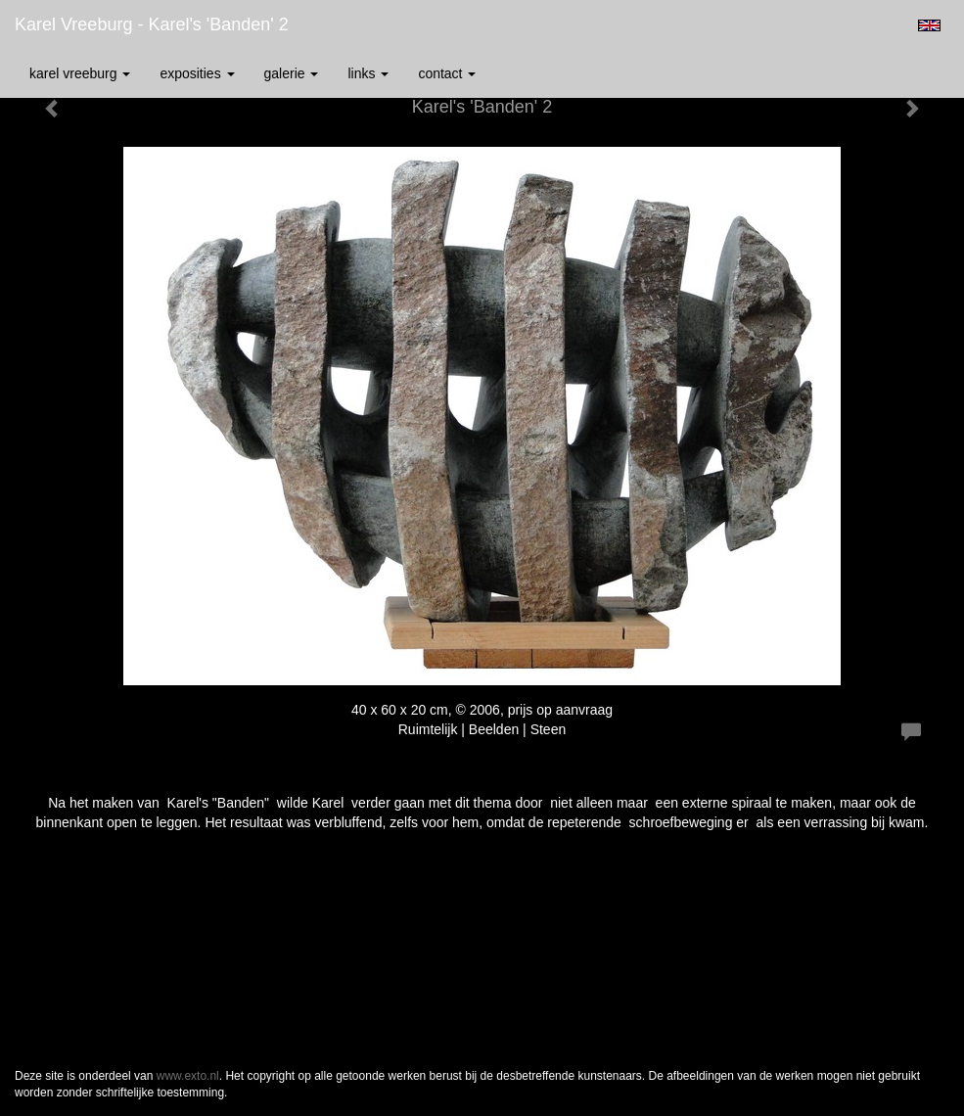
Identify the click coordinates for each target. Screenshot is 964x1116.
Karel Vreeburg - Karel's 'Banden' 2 (152, 24)
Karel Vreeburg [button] (79, 73)
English (929, 25)
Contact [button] (447, 73)
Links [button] (368, 73)
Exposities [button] (197, 73)
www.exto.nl (188, 1076)
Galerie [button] (291, 73)
